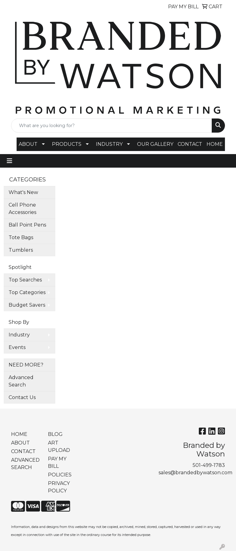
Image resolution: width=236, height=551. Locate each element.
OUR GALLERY (155, 144)
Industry (19, 335)
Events (17, 347)
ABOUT (28, 144)
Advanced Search (21, 381)
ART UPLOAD (59, 446)
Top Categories (27, 292)
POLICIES (60, 475)
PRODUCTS (66, 144)
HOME (214, 144)
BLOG (55, 434)
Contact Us (22, 397)
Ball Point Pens (27, 225)
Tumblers (21, 250)
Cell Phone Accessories (22, 208)
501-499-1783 (209, 465)
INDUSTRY (109, 144)
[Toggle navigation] (9, 161)
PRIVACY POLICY (59, 487)
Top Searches (25, 280)
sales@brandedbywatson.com (195, 472)
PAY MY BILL (57, 462)
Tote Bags (21, 237)
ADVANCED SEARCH (25, 463)
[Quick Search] (111, 125)
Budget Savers (27, 305)
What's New (23, 192)
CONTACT (190, 144)
